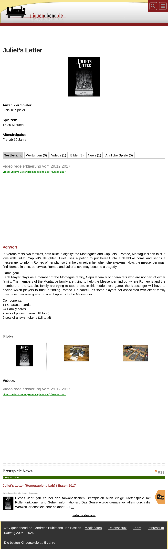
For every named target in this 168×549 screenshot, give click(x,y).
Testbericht (13, 155)
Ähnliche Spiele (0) (119, 155)
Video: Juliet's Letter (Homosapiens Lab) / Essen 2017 (34, 171)
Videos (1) (58, 155)
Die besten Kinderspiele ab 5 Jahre (29, 542)
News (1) (94, 155)
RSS (161, 472)
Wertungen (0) (36, 155)
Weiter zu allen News (84, 515)
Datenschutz (117, 528)
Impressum (156, 528)
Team (137, 528)
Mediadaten (93, 528)
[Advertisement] (84, 36)
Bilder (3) (77, 155)
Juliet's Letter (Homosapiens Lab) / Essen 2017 (39, 485)
